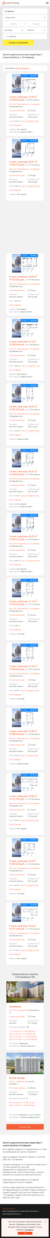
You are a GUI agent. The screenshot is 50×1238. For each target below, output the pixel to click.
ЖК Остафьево (15, 125)
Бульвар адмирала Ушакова (22, 1088)
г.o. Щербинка (19, 1081)
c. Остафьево (34, 104)
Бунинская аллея (18, 110)
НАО (11, 104)
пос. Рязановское (21, 104)
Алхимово (15, 1006)
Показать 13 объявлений (18, 42)
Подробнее (29, 1230)
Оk (25, 1233)
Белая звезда (17, 1077)
